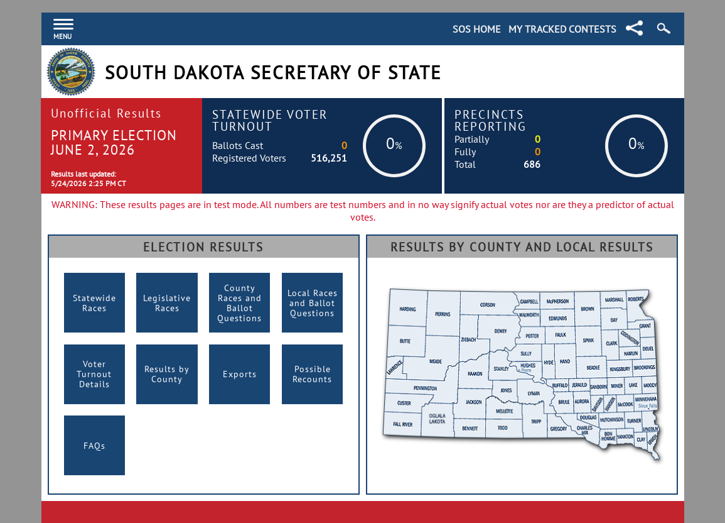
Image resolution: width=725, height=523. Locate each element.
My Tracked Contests (562, 29)
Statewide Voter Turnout (270, 120)
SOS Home (477, 29)
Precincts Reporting (490, 120)
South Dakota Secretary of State (273, 72)
